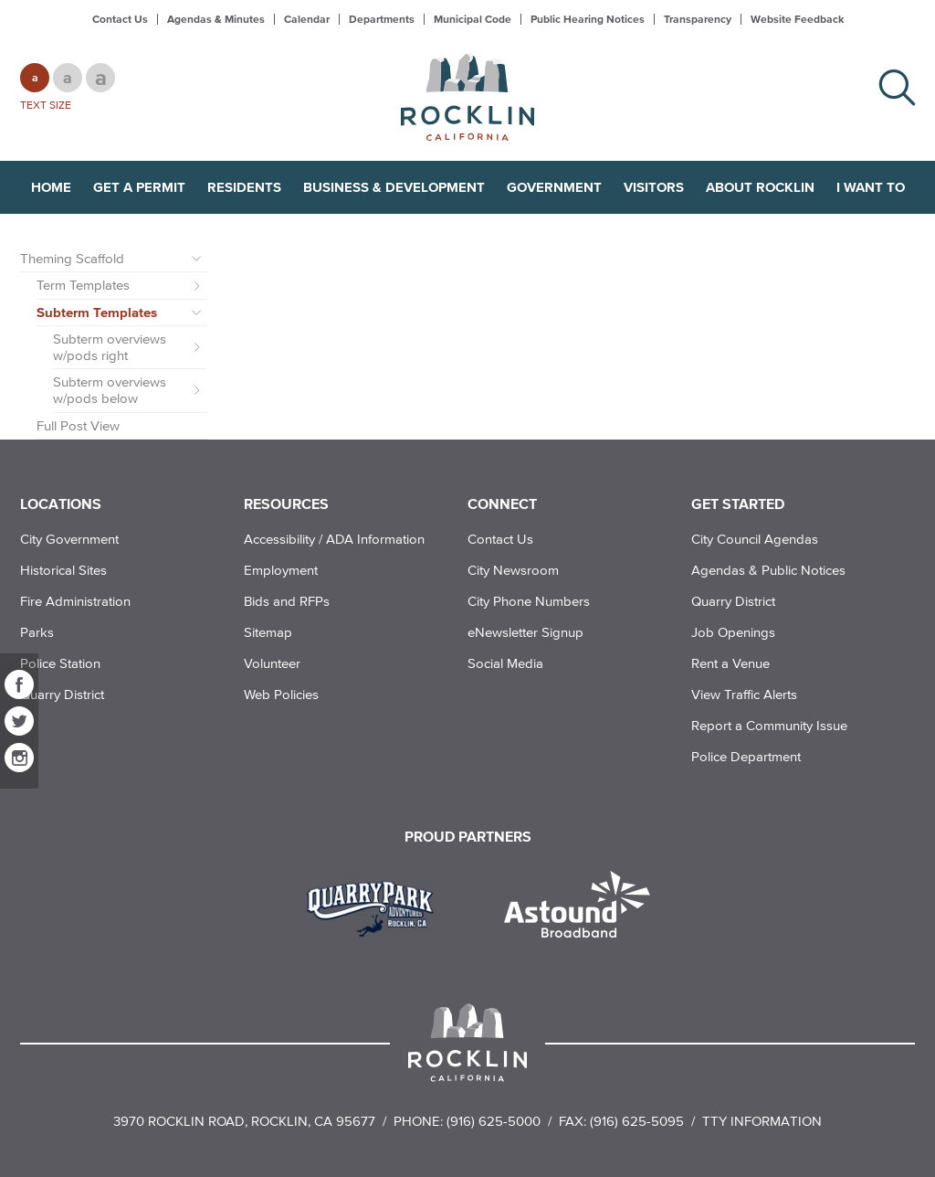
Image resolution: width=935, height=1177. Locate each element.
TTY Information (762, 1121)
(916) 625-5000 (493, 1121)
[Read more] (377, 906)
